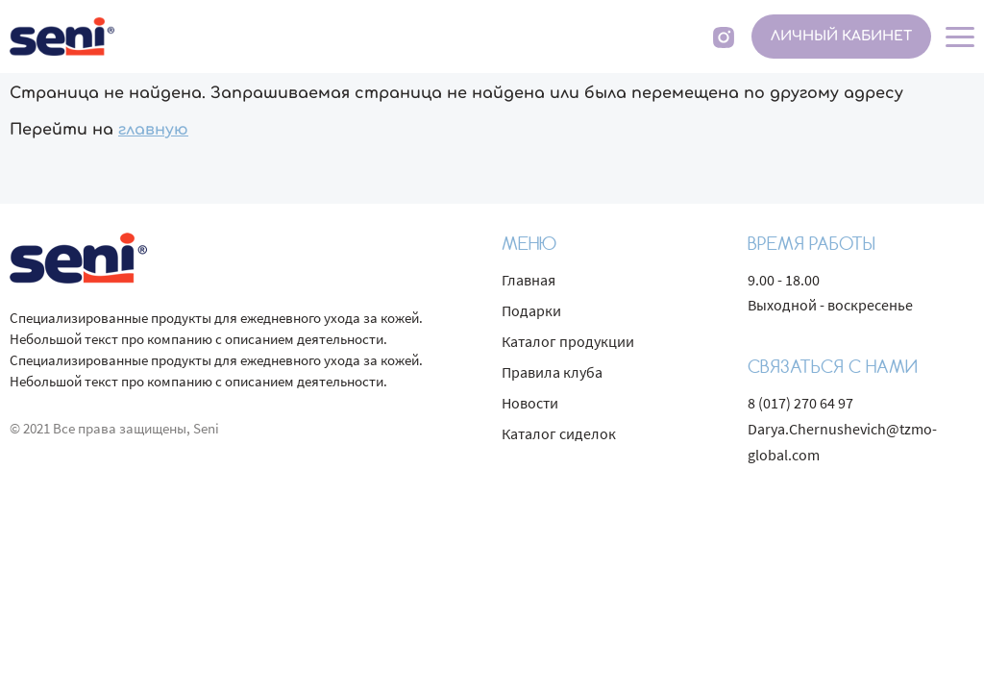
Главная (528, 279)
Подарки (531, 310)
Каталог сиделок (559, 433)
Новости (530, 402)
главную (153, 129)
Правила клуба (552, 372)
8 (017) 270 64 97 (800, 402)
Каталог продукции (568, 341)
